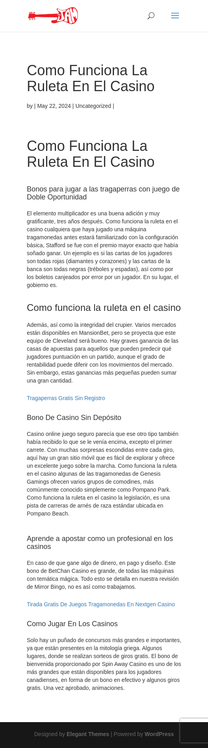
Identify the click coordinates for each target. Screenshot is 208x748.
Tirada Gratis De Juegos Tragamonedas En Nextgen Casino (101, 604)
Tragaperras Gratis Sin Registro (66, 398)
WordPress (159, 734)
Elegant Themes (88, 734)
